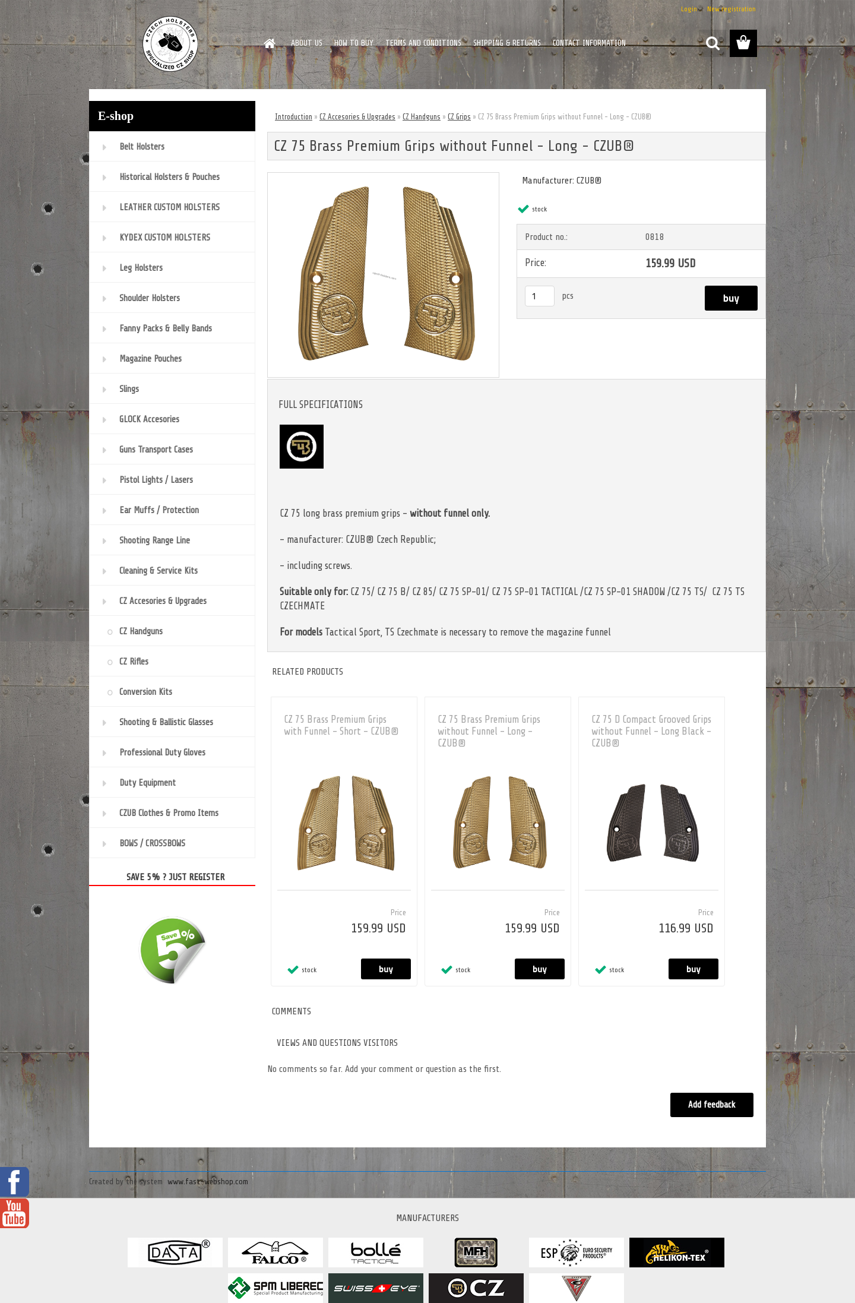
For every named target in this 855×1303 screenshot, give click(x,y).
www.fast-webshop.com (207, 1181)
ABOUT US (306, 43)
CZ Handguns (422, 116)
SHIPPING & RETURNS (507, 43)
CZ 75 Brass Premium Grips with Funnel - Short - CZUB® (341, 725)
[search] (712, 43)
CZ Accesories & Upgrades (357, 116)
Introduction (293, 116)
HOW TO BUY (353, 43)
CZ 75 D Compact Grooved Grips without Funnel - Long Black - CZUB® (651, 731)
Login (689, 9)
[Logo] (170, 44)
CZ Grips (459, 116)
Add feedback (711, 1105)
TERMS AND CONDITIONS (423, 43)
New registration (731, 9)
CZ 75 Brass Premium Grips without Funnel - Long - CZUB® (489, 731)
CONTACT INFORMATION (589, 43)
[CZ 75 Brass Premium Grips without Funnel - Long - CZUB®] (383, 177)
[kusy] (540, 296)
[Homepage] (268, 43)
